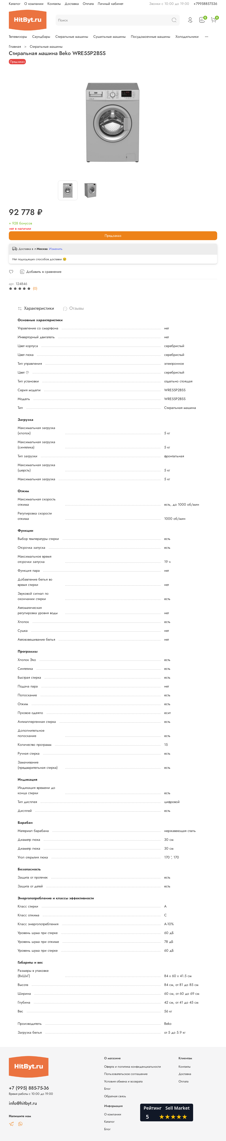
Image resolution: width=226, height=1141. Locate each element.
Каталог (14, 3)
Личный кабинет (110, 3)
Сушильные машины (109, 36)
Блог (107, 1088)
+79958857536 (205, 3)
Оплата (88, 3)
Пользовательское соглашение (125, 1074)
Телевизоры (18, 36)
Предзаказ (113, 235)
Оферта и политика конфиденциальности (132, 1066)
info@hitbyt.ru (23, 1103)
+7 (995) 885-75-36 (29, 1088)
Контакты (54, 3)
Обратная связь (115, 1096)
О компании (33, 3)
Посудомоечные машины (150, 36)
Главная (15, 46)
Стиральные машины (71, 36)
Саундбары (41, 36)
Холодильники (187, 36)
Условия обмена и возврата (123, 1081)
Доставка (72, 3)
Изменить (55, 249)
